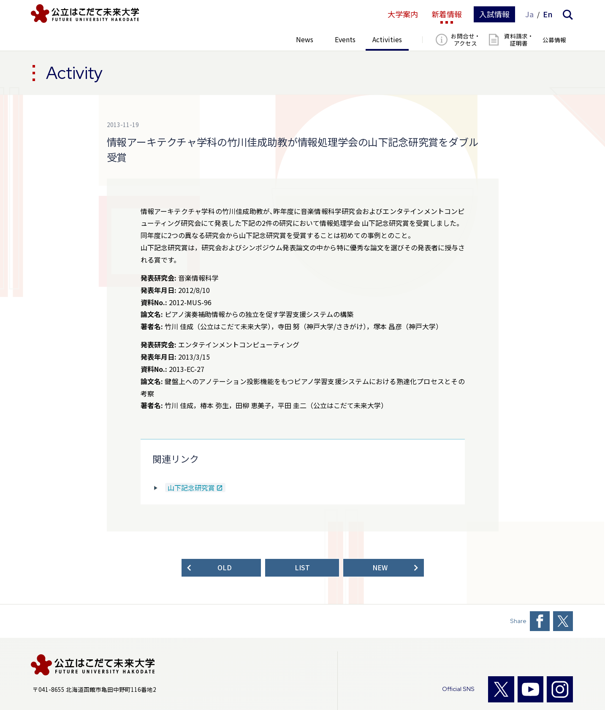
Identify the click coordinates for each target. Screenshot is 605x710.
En (548, 14)
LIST (302, 568)
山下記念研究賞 (191, 488)
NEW (380, 568)
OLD (224, 568)
